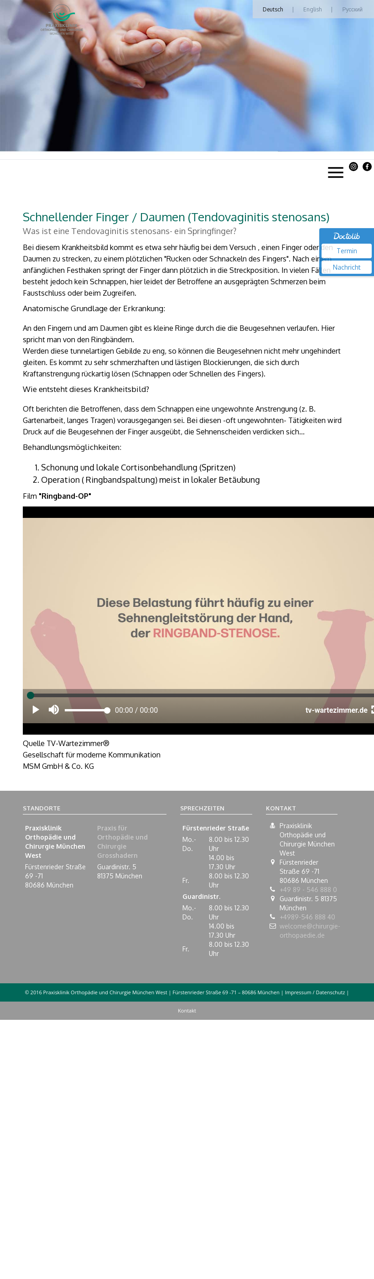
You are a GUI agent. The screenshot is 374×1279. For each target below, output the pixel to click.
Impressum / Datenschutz (315, 992)
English (312, 9)
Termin (347, 251)
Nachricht (347, 267)
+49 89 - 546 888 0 (308, 889)
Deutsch (273, 9)
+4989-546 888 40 (307, 917)
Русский (352, 9)
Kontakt (187, 1010)
